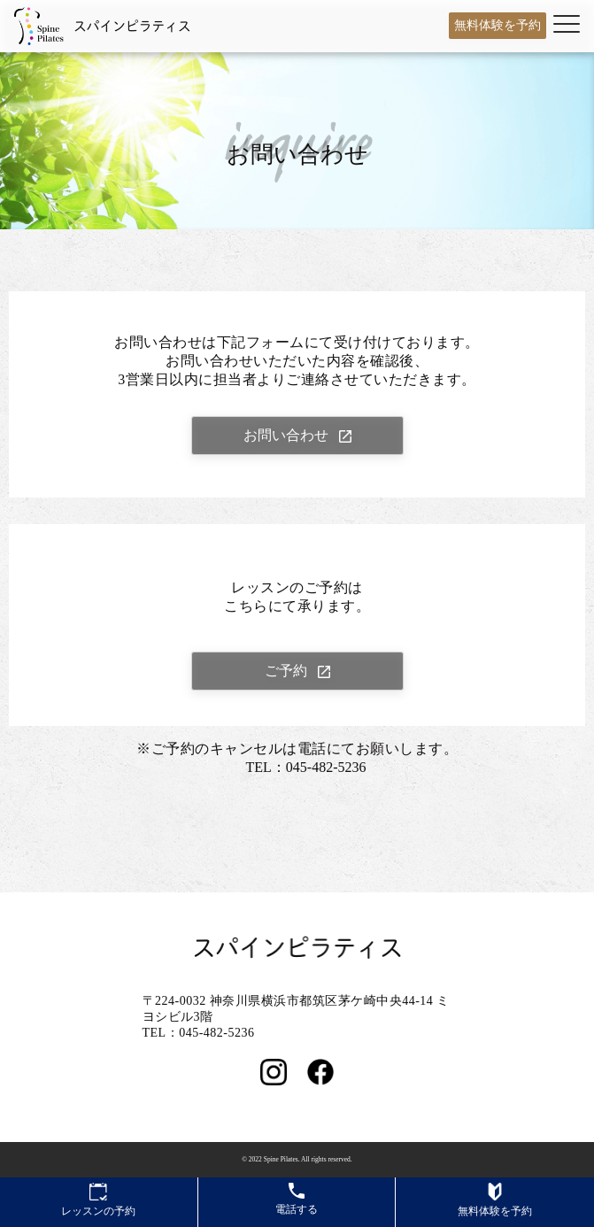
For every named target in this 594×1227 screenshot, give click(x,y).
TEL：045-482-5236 (306, 767)
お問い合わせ (285, 435)
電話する (296, 1199)
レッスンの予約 (98, 1200)
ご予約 (286, 670)
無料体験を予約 (497, 25)
